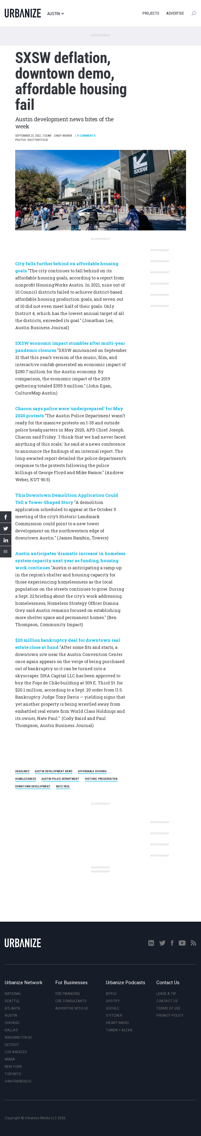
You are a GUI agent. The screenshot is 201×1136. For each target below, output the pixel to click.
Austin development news (53, 771)
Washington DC (19, 1037)
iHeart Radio (117, 1023)
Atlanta (12, 1008)
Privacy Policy (169, 1015)
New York (13, 1067)
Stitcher (114, 1015)
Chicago (12, 1023)
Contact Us (167, 1001)
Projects (150, 13)
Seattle (12, 1001)
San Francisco (18, 1081)
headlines (22, 771)
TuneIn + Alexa (119, 1030)
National (13, 994)
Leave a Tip (166, 994)
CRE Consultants (71, 1001)
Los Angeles (16, 1052)
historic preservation (101, 779)
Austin (55, 14)
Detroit (12, 1045)
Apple (111, 994)
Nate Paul (63, 786)
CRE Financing (67, 994)
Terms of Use (168, 1008)
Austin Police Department (60, 779)
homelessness (25, 779)
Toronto (13, 1074)
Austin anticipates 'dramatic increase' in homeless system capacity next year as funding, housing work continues (70, 560)
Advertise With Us (71, 1008)
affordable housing (92, 771)
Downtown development (33, 786)
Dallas (11, 1030)
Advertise (175, 13)
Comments (85, 135)
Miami (10, 1059)
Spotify (113, 1001)
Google (112, 1008)
